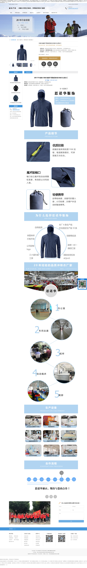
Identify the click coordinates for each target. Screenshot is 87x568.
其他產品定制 (26, 545)
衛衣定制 (25, 543)
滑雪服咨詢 (38, 545)
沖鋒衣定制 (17, 12)
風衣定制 (25, 541)
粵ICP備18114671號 (51, 550)
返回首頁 (70, 4)
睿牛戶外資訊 (46, 12)
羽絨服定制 (26, 539)
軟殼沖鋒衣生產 (60, 78)
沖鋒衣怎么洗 (38, 537)
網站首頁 (10, 536)
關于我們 (73, 4)
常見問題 (37, 543)
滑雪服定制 (24, 12)
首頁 (11, 12)
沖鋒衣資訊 (38, 541)
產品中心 (32, 12)
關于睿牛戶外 (54, 12)
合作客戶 (38, 12)
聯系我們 (76, 4)
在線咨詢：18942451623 (49, 58)
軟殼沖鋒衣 (31, 39)
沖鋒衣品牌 (38, 539)
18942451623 (73, 8)
